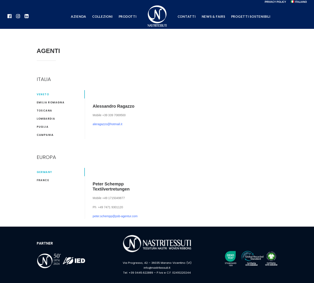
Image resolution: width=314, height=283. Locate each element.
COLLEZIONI (102, 16)
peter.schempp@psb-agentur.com (115, 216)
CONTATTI (187, 16)
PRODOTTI (128, 16)
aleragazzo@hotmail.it (107, 124)
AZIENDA (78, 16)
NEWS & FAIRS (213, 16)
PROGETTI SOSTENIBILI (250, 16)
